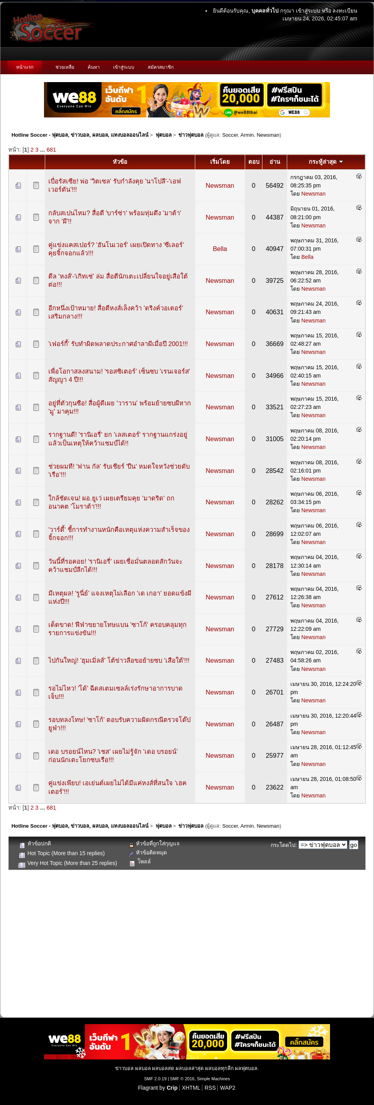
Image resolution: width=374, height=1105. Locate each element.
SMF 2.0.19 (155, 1078)
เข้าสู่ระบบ (308, 10)
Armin (247, 135)
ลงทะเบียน (344, 10)
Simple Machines (213, 1078)
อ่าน (275, 162)
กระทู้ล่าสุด (326, 162)
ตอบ (253, 162)
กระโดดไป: (284, 845)
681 (51, 150)
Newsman (268, 135)
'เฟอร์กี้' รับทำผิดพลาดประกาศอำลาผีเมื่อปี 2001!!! (118, 343)
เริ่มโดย (220, 162)
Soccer (230, 135)
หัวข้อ (120, 162)
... (43, 150)
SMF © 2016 (182, 1078)
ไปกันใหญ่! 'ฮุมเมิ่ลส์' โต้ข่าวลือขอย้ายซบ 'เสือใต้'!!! (118, 660)
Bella (220, 248)
